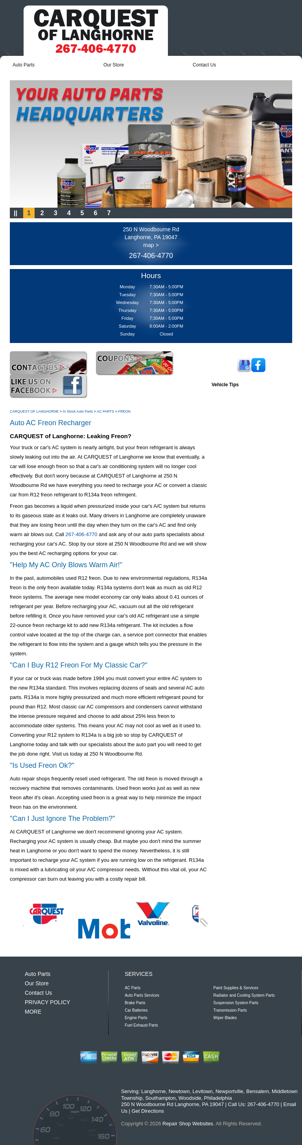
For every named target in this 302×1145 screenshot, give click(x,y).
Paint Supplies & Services (236, 988)
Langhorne (153, 1091)
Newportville (229, 1091)
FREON (124, 411)
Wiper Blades (225, 1018)
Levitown (202, 1091)
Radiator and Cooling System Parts (244, 995)
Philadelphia (218, 1098)
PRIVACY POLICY (47, 1002)
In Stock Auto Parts (78, 411)
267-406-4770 (151, 256)
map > (150, 245)
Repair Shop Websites (187, 1124)
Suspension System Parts (236, 1003)
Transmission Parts (230, 1010)
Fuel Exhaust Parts (141, 1025)
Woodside (190, 1098)
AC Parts (132, 988)
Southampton (160, 1098)
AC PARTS (105, 411)
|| (15, 213)
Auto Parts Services (142, 995)
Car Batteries (136, 1010)
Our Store (113, 65)
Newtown (179, 1091)
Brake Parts (135, 1003)
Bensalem (257, 1091)
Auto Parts (24, 65)
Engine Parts (136, 1018)
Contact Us (204, 65)
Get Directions (148, 1111)
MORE (33, 1012)
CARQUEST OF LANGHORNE (34, 411)
